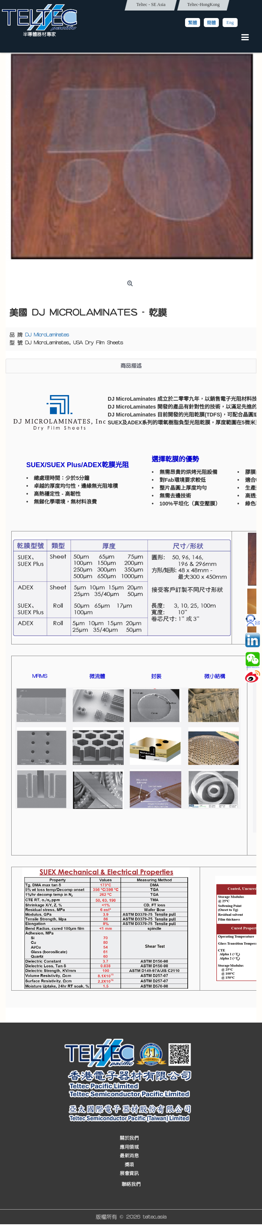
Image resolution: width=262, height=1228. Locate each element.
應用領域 (129, 1147)
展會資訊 (129, 1173)
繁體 (192, 22)
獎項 (129, 1164)
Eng (229, 22)
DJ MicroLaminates (47, 335)
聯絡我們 (131, 1184)
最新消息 (129, 1156)
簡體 (211, 22)
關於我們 (129, 1138)
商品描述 (131, 365)
